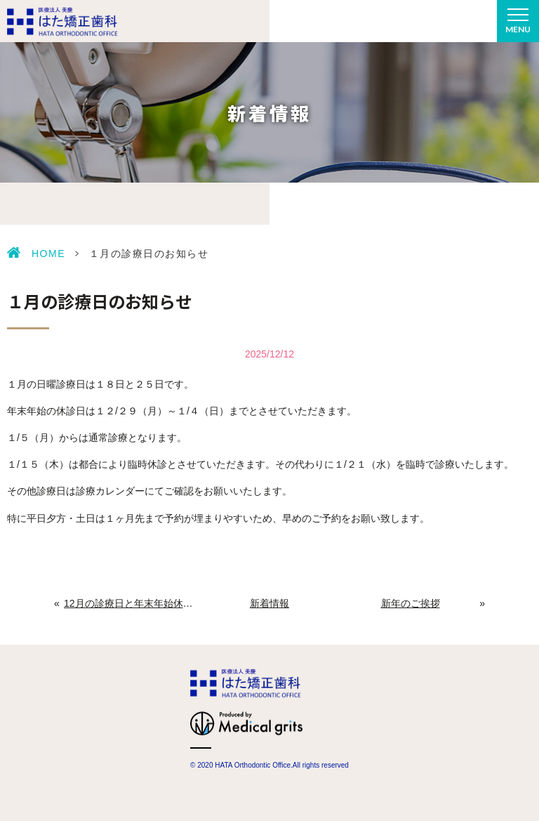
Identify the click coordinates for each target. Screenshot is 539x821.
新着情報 (269, 603)
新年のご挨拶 (410, 603)
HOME (48, 253)
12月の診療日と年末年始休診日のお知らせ (129, 603)
